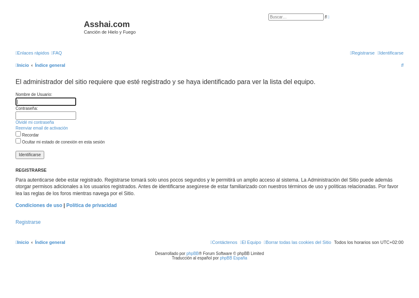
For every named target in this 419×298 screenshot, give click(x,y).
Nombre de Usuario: (34, 94)
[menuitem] (56, 53)
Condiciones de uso (39, 205)
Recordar (27, 135)
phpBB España (233, 258)
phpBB (193, 253)
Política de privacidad (91, 205)
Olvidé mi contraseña (35, 122)
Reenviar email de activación (42, 128)
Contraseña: (27, 108)
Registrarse (28, 222)
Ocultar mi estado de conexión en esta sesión (60, 142)
